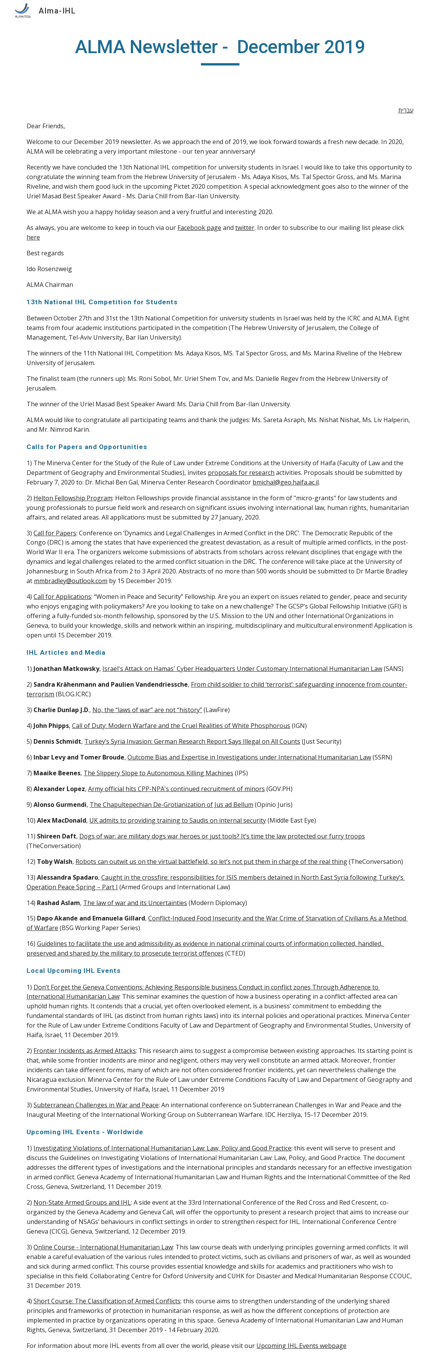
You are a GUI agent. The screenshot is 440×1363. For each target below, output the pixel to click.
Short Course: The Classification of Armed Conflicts (107, 1301)
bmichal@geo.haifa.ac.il (286, 482)
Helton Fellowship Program (72, 498)
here (33, 237)
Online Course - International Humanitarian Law (103, 1247)
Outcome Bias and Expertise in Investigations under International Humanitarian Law (249, 757)
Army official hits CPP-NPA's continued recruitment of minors (176, 789)
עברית (405, 110)
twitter (244, 227)
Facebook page (199, 227)
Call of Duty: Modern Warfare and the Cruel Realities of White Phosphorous (181, 725)
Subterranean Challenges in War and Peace (96, 1105)
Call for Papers (54, 533)
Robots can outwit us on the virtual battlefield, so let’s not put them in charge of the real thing (211, 861)
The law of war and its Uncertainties (135, 903)
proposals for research (241, 472)
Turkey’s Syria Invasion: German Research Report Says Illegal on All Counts (192, 741)
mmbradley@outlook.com (70, 581)
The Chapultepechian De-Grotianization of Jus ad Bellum (171, 804)
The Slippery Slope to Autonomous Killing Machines (158, 773)
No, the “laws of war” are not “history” (147, 710)
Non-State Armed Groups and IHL (82, 1202)
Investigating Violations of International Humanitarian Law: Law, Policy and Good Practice (162, 1148)
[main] (220, 50)
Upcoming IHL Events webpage (301, 1345)
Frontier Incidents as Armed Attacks (84, 1050)
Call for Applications (62, 596)
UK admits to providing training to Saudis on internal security (177, 820)
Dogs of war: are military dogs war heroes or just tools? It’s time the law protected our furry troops (222, 836)
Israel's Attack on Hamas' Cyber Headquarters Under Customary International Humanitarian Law (242, 668)
